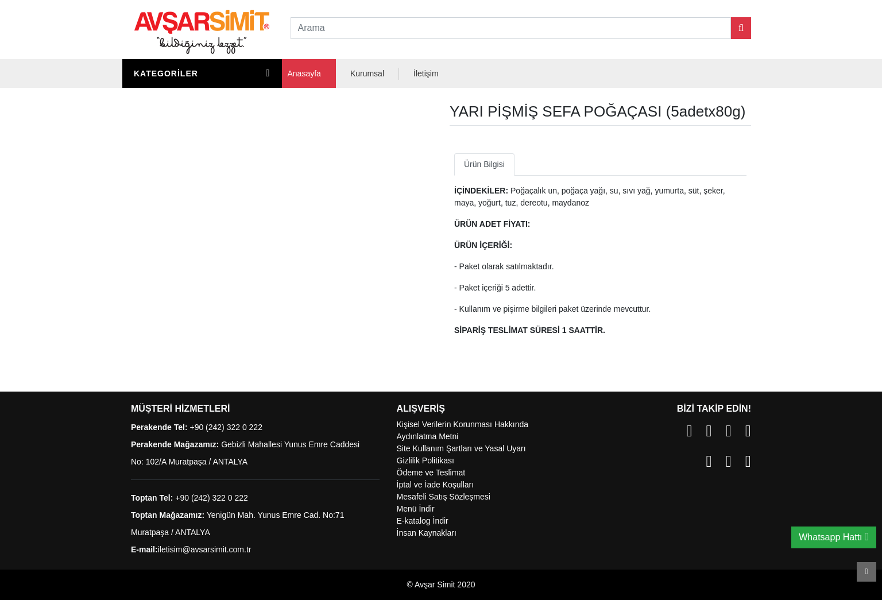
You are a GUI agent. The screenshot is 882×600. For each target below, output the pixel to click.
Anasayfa (304, 73)
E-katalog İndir (422, 520)
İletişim (426, 73)
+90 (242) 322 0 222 (225, 427)
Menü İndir (416, 508)
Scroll (866, 572)
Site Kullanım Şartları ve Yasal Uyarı (461, 448)
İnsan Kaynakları (427, 532)
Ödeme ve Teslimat (431, 472)
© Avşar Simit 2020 (441, 584)
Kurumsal (367, 73)
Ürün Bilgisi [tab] (484, 164)
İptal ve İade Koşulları (435, 484)
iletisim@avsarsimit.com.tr (205, 549)
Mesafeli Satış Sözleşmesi (443, 496)
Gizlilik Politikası (425, 460)
